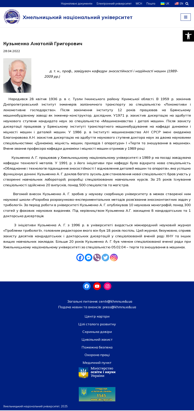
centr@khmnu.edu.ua (115, 302)
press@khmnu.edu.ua (119, 307)
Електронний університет (113, 3)
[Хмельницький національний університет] (68, 17)
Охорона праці (97, 355)
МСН (138, 3)
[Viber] (97, 258)
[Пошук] (187, 3)
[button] (188, 36)
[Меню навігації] (186, 17)
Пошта (150, 3)
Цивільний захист (97, 340)
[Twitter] (105, 258)
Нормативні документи (76, 3)
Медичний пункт (97, 363)
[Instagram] (114, 258)
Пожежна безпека (97, 348)
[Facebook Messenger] (88, 258)
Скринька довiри (97, 332)
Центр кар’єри (97, 317)
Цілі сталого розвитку (97, 325)
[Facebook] (80, 258)
